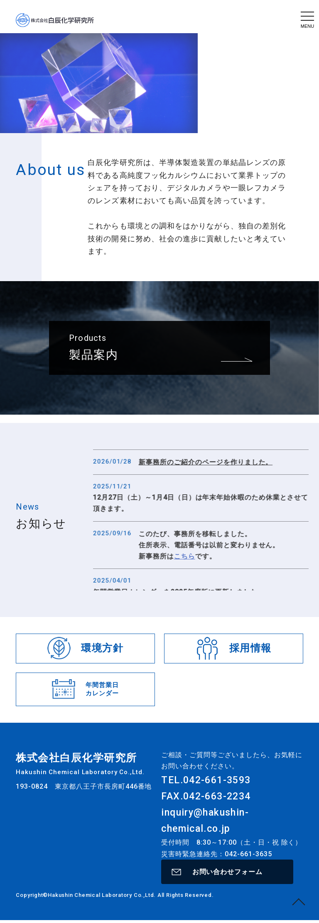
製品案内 (93, 386)
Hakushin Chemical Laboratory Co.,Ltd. (102, 898)
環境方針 (101, 648)
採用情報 (249, 648)
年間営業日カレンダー (102, 689)
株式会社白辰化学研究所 (55, 19)
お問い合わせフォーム (227, 873)
